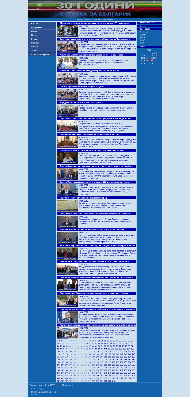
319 (110, 378)
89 (78, 349)
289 (71, 376)
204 (130, 362)
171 (79, 360)
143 (126, 354)
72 (105, 346)
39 (84, 344)
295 (94, 376)
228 (67, 368)
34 (70, 344)
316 (98, 378)
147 (63, 357)
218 (106, 365)
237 (102, 368)
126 (59, 354)
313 (86, 378)
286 (59, 376)
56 (58, 346)
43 (96, 344)
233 (86, 368)
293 (86, 376)
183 (126, 360)
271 (79, 373)
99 (109, 349)
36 (76, 344)
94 (93, 349)
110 (75, 352)
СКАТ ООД (36, 388)
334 (90, 381)
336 (98, 381)
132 (82, 354)
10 (76, 341)
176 (98, 360)
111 (79, 352)
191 (79, 362)
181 (118, 360)
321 (118, 378)
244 (130, 368)
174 (90, 360)
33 (67, 344)
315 (94, 378)
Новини (34, 39)
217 (102, 365)
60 (70, 346)
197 (102, 362)
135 (94, 354)
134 (90, 354)
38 (81, 344)
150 (75, 357)
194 (90, 362)
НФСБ (142, 38)
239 (110, 368)
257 (102, 370)
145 (133, 354)
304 (130, 376)
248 (67, 370)
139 (110, 354)
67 (90, 346)
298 (106, 376)
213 (86, 365)
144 (130, 354)
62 (76, 346)
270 (75, 373)
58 (64, 346)
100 (113, 349)
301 (118, 376)
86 (70, 349)
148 (67, 357)
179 (110, 360)
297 (102, 376)
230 (75, 368)
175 (94, 360)
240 (114, 368)
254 (90, 370)
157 (102, 357)
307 (63, 378)
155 (94, 357)
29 (132, 341)
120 (114, 352)
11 (78, 341)
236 (98, 368)
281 (118, 373)
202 (122, 362)
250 (75, 370)
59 (67, 346)
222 (122, 365)
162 (122, 357)
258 (106, 370)
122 (122, 352)
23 (114, 341)
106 (59, 352)
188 (67, 362)
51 (120, 344)
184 (130, 360)
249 (71, 370)
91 (84, 349)
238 (106, 368)
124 (130, 352)
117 (102, 352)
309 (71, 378)
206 (59, 365)
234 (90, 368)
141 (118, 354)
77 (120, 346)
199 (110, 362)
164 (130, 357)
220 (114, 365)
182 (122, 360)
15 (90, 341)
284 (130, 373)
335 (94, 381)
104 (129, 349)
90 (81, 349)
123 (126, 352)
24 (117, 341)
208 (67, 365)
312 (82, 378)
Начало (34, 24)
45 (102, 344)
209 (71, 365)
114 (90, 352)
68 (93, 346)
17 (96, 341)
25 (120, 341)
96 (99, 349)
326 (59, 381)
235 (94, 368)
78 (123, 346)
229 (71, 368)
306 (59, 378)
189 (71, 362)
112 (82, 352)
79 (126, 346)
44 (99, 344)
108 (67, 352)
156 (98, 357)
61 (73, 346)
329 (71, 381)
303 (126, 376)
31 (61, 344)
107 (63, 352)
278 (106, 373)
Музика (34, 35)
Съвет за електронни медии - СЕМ (44, 393)
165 (133, 357)
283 (126, 373)
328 (67, 381)
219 (110, 365)
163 (126, 357)
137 (102, 354)
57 (61, 346)
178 (106, 360)
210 (75, 365)
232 (82, 368)
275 (94, 373)
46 (105, 344)
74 (111, 346)
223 (126, 365)
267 (63, 373)
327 (63, 381)
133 (86, 354)
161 (118, 357)
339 (110, 381)
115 (94, 352)
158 (106, 357)
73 (108, 346)
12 (81, 341)
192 (82, 362)
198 (106, 362)
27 (126, 341)
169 (71, 360)
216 (98, 365)
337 (102, 381)
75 (114, 346)
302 (122, 376)
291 (79, 376)
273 (86, 373)
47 (108, 344)
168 (67, 360)
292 (82, 376)
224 (130, 365)
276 (98, 373)
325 (133, 378)
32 (64, 344)
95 (96, 349)
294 (90, 376)
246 (59, 370)
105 (132, 349)
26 (123, 341)
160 (114, 357)
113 (86, 352)
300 (114, 376)
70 (99, 346)
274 (90, 373)
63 (78, 346)
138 (106, 354)
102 (121, 349)
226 (59, 368)
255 (94, 370)
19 (102, 341)
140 (114, 354)
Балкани (143, 35)
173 (86, 360)
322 (122, 378)
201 (118, 362)
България (144, 32)
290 (75, 376)
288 (67, 376)
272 (82, 373)
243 (126, 368)
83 (61, 349)
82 (58, 349)
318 (106, 378)
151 (79, 357)
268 (67, 373)
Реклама (35, 43)
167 (63, 360)
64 (81, 346)
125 (133, 352)
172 (82, 360)
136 (98, 354)
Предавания (36, 27)
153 (86, 357)
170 (75, 360)
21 (108, 341)
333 (86, 381)
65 (84, 346)
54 (129, 344)
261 (118, 370)
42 (93, 344)
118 (106, 352)
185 (133, 360)
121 (118, 352)
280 (114, 373)
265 (133, 370)
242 (122, 368)
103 (125, 349)
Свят (142, 43)
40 (87, 344)
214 (90, 365)
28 (129, 341)
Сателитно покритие (40, 54)
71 (102, 346)
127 (63, 354)
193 (86, 362)
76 (117, 346)
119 (110, 352)
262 (122, 370)
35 (73, 344)
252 (82, 370)
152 (82, 357)
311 (79, 378)
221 (118, 365)
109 (71, 352)
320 (114, 378)
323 (126, 378)
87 (73, 349)
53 (126, 344)
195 (94, 362)
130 (75, 354)
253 (86, 370)
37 (78, 344)
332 (82, 381)
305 (133, 376)
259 (110, 370)
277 (102, 373)
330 (75, 381)
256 (98, 370)
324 (130, 378)
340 (114, 381)
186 (59, 362)
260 (114, 370)
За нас (34, 51)
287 (63, 376)
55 (132, 344)
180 (114, 360)
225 (133, 365)
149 (71, 357)
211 (79, 365)
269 (71, 373)
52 (123, 344)
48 (111, 344)
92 (87, 349)
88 (76, 349)
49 (114, 344)
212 (82, 365)
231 (79, 368)
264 (130, 370)
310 (75, 378)
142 (122, 354)
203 (126, 362)
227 (63, 368)
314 (90, 378)
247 (63, 370)
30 (58, 344)
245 (133, 368)
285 (133, 373)
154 (90, 357)
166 (59, 360)
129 (71, 354)
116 (98, 352)
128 (67, 354)
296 (98, 376)
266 (59, 373)
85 (67, 349)
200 (114, 362)
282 (122, 373)
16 (93, 341)
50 (117, 344)
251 (79, 370)
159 (110, 357)
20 (105, 341)
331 (79, 381)
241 (118, 368)
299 (110, 376)
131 (79, 354)
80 (129, 346)
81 (132, 346)
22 (111, 341)
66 (87, 346)
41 (90, 344)
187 (63, 362)
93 (90, 349)
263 (126, 370)
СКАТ (142, 40)
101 (117, 349)
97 (102, 349)
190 (75, 362)
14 (87, 341)
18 (99, 341)
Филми (34, 31)
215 (94, 365)
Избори (34, 47)
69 (96, 346)
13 (84, 341)
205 (133, 362)
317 (102, 378)
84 (64, 349)
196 (98, 362)
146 (59, 357)
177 (102, 360)
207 (63, 365)
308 (67, 378)
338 (106, 381)
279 (110, 373)
